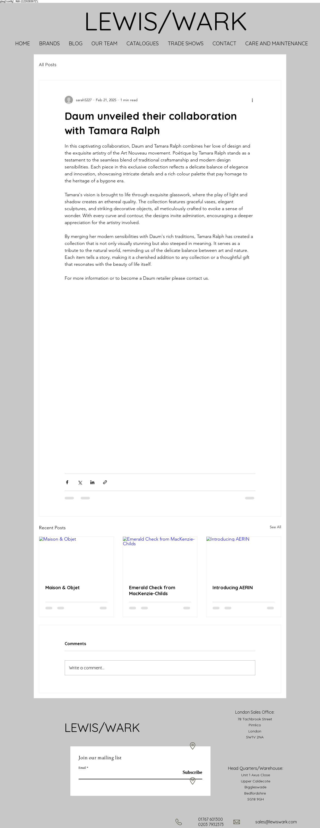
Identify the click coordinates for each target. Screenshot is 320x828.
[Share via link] (105, 482)
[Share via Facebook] (67, 482)
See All (275, 527)
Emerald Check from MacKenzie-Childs (152, 590)
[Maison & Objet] (76, 557)
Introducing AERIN (233, 588)
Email (82, 767)
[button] (49, 43)
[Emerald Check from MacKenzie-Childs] (160, 557)
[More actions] (252, 100)
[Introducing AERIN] (243, 557)
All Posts (47, 64)
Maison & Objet (62, 588)
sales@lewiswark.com (276, 821)
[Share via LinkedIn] (92, 482)
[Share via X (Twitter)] (79, 482)
